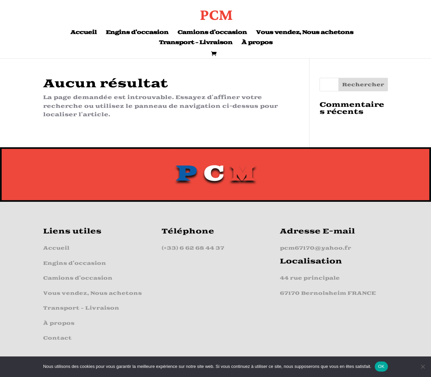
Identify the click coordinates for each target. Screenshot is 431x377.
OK (381, 366)
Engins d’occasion (137, 33)
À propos (256, 43)
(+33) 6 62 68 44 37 (193, 248)
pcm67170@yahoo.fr (315, 248)
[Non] (422, 366)
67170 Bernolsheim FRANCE (328, 293)
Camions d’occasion (212, 33)
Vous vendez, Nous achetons (304, 33)
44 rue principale (310, 278)
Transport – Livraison (195, 43)
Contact (57, 338)
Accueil (83, 33)
